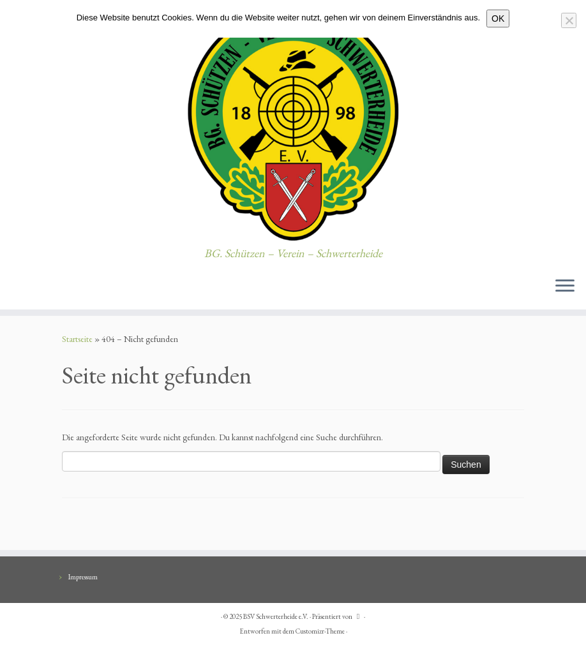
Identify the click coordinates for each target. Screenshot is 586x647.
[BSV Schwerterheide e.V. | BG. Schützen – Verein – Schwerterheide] (293, 123)
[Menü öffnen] (565, 286)
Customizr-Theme (320, 631)
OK (498, 18)
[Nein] (568, 20)
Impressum (83, 576)
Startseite (77, 339)
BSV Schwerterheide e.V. (275, 616)
